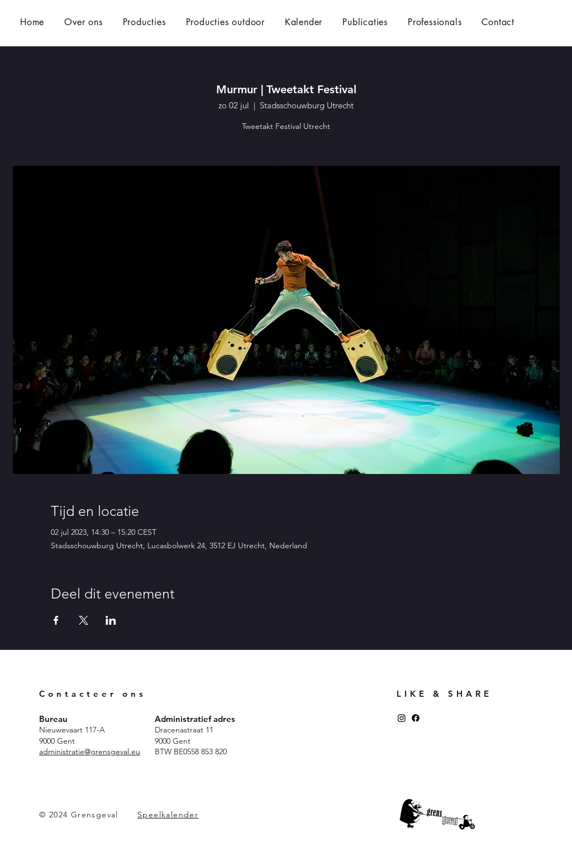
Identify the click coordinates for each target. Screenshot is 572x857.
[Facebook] (416, 718)
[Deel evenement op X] (83, 620)
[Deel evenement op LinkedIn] (111, 620)
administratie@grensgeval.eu (89, 751)
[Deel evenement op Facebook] (56, 620)
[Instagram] (402, 718)
